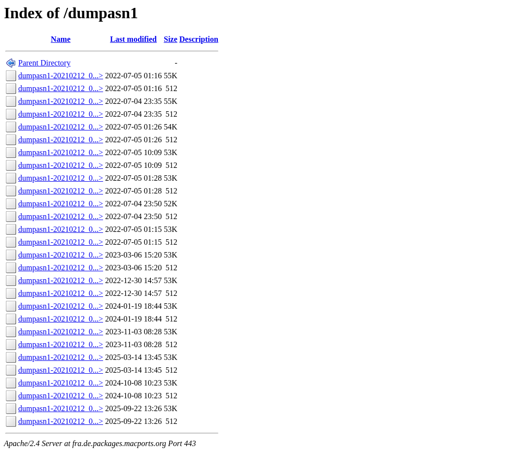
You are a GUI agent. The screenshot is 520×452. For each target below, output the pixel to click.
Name (60, 39)
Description (198, 39)
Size (170, 39)
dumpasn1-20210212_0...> (60, 75)
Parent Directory (44, 63)
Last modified (133, 39)
